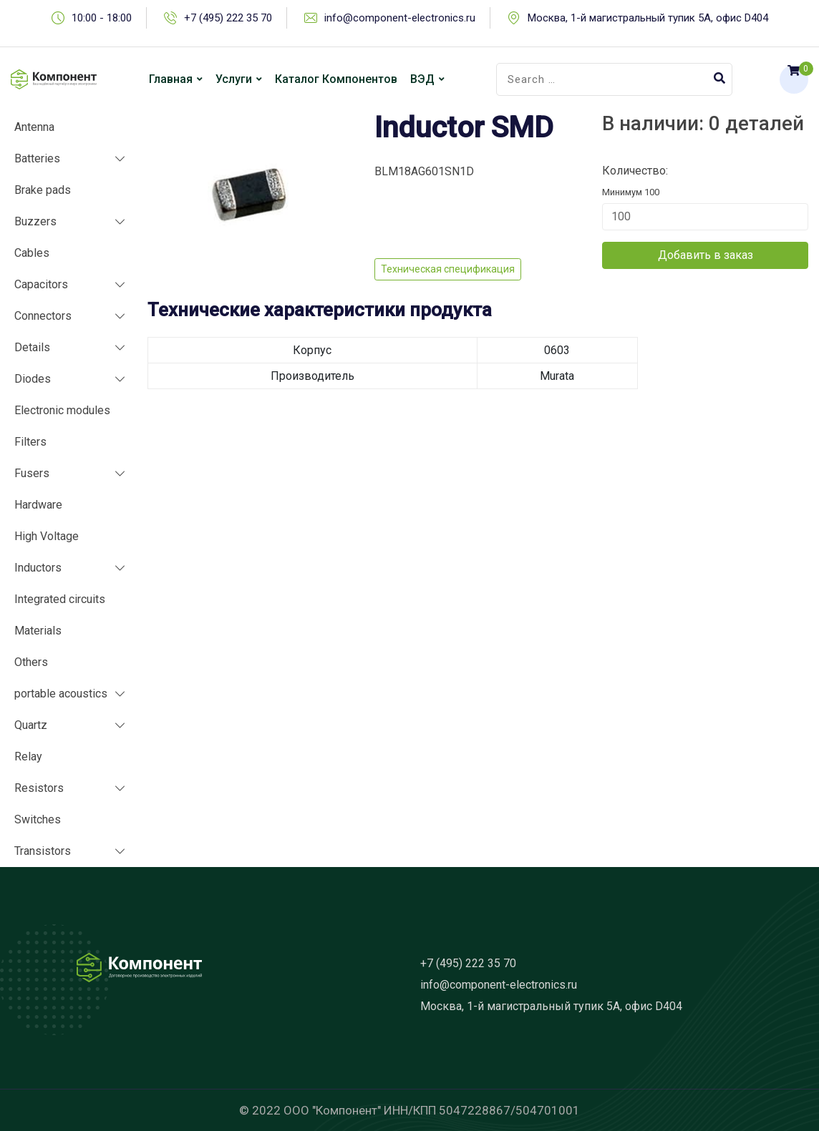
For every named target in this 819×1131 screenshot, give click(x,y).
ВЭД (422, 79)
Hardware (38, 504)
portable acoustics (60, 693)
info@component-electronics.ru (399, 17)
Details (32, 347)
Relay (28, 756)
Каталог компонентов (336, 79)
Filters (30, 442)
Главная (171, 79)
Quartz (30, 725)
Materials (38, 630)
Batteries (37, 158)
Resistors (39, 788)
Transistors (42, 851)
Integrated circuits (59, 599)
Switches (37, 819)
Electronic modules (62, 410)
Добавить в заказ (705, 255)
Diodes (32, 379)
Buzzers (35, 221)
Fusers (31, 473)
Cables (31, 253)
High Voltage (46, 536)
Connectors (43, 316)
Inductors (38, 567)
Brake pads (42, 190)
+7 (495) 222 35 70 (228, 17)
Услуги (233, 79)
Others (31, 662)
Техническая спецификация (448, 269)
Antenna (34, 127)
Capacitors (41, 284)
